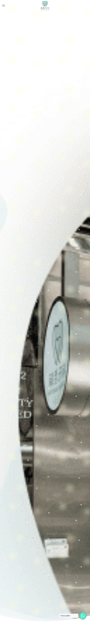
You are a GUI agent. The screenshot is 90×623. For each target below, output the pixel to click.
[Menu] (3, 5)
